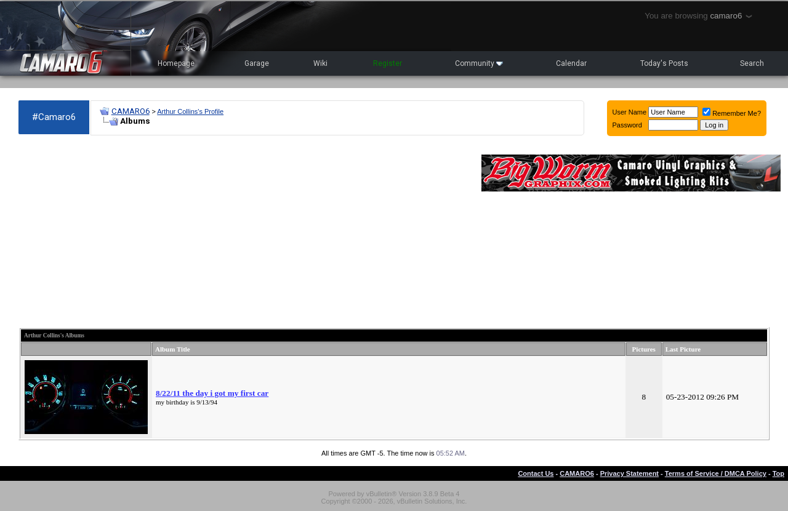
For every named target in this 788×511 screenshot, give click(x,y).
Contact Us (535, 473)
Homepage (176, 63)
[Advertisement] (243, 231)
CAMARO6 (130, 111)
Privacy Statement (629, 473)
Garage (256, 63)
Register (387, 63)
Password (627, 125)
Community (479, 63)
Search (752, 63)
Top (778, 473)
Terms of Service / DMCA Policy (715, 473)
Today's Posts (664, 63)
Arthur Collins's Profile (190, 111)
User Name (630, 112)
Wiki (320, 63)
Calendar (571, 63)
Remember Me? (731, 113)
